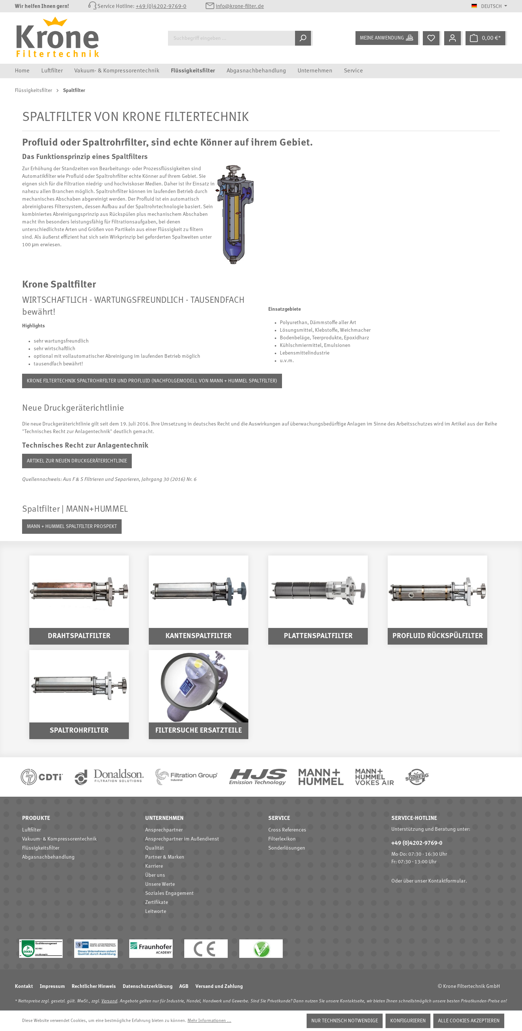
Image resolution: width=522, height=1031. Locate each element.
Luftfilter (31, 830)
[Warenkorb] (486, 38)
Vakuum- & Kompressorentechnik (59, 839)
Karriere (154, 866)
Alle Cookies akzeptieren (469, 1020)
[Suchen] (304, 38)
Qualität (154, 848)
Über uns (155, 875)
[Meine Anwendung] (387, 38)
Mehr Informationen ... (209, 1021)
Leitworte (155, 911)
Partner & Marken (164, 857)
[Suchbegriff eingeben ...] (231, 38)
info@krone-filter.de (240, 6)
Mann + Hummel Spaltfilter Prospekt (72, 526)
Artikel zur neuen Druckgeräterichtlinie (77, 461)
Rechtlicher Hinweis (94, 986)
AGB (184, 986)
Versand (109, 1001)
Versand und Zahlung (219, 986)
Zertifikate (156, 902)
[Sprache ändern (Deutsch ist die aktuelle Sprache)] (489, 6)
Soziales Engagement (169, 893)
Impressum (52, 986)
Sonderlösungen (286, 848)
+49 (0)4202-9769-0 (161, 6)
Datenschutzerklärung (147, 986)
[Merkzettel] (432, 38)
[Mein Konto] (453, 38)
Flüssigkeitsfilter (40, 848)
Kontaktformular (447, 881)
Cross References (287, 830)
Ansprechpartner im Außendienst (182, 839)
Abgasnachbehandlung (48, 857)
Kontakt (24, 986)
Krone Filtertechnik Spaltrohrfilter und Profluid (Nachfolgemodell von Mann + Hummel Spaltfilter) (152, 381)
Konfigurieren (408, 1020)
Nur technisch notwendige (344, 1020)
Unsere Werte (160, 884)
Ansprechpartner (164, 830)
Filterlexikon (282, 839)
